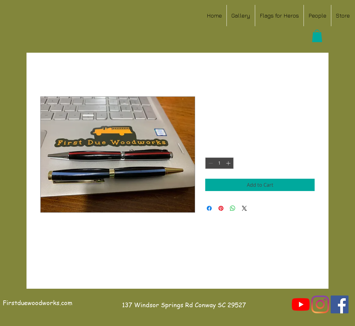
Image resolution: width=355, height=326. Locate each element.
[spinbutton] (219, 163)
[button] (317, 36)
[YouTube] (301, 304)
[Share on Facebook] (209, 208)
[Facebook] (340, 304)
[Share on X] (244, 208)
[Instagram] (320, 304)
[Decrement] (210, 163)
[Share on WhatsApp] (232, 208)
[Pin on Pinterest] (221, 208)
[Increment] (229, 163)
